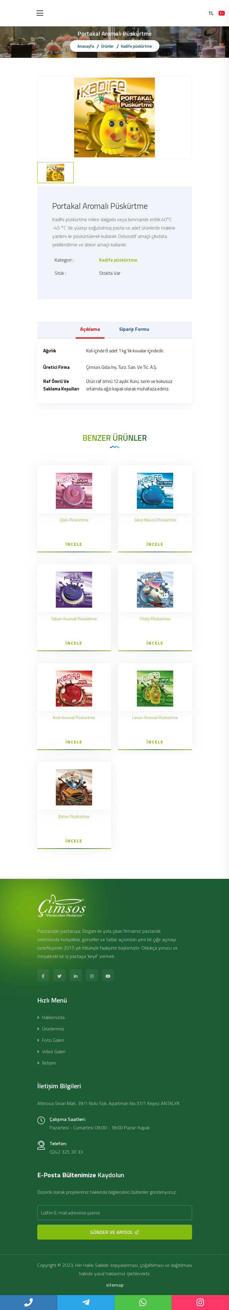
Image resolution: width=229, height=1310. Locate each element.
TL (211, 13)
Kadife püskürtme (136, 46)
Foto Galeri (50, 1040)
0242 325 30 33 (66, 1151)
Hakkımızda (51, 1017)
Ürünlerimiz (50, 1028)
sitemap (114, 1284)
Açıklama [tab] (90, 329)
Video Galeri (51, 1051)
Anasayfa (85, 46)
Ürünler (107, 46)
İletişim (46, 1062)
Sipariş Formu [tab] (134, 329)
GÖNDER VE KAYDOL (114, 1232)
